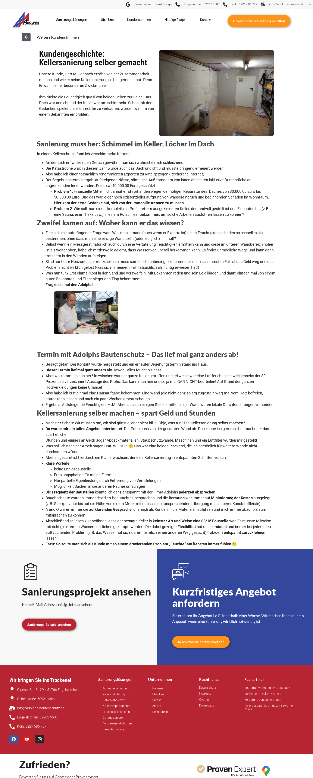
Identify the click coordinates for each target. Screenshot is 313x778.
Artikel (156, 706)
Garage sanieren (113, 717)
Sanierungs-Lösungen (71, 20)
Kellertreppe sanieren (116, 706)
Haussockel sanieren (116, 712)
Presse (156, 700)
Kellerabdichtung (114, 694)
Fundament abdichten (117, 723)
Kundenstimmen (139, 20)
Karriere (157, 688)
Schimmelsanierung (116, 688)
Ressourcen (160, 712)
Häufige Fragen (176, 20)
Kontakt (205, 20)
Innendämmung (113, 729)
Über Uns (107, 20)
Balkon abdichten (114, 700)
